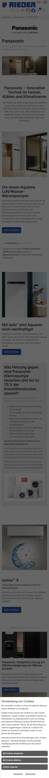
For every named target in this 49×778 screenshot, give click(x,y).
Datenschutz (30, 774)
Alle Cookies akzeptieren (13, 753)
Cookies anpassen (10, 767)
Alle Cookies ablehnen (12, 760)
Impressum (18, 774)
